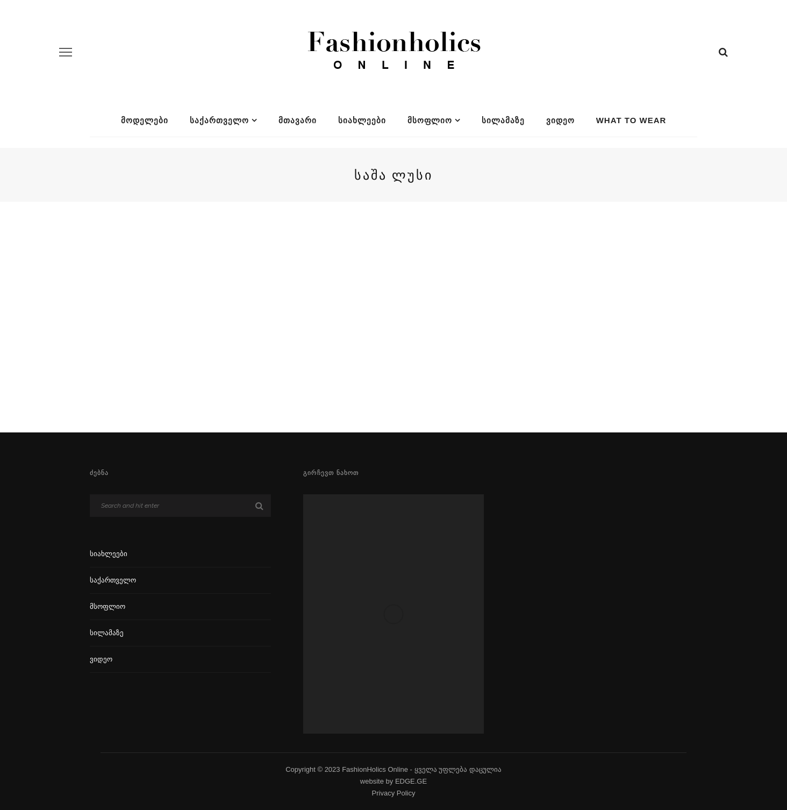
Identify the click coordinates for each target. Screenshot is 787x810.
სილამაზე (503, 120)
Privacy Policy (394, 793)
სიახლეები (362, 120)
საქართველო (219, 120)
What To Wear (631, 120)
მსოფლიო (429, 120)
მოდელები (144, 120)
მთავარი (297, 120)
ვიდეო (560, 120)
